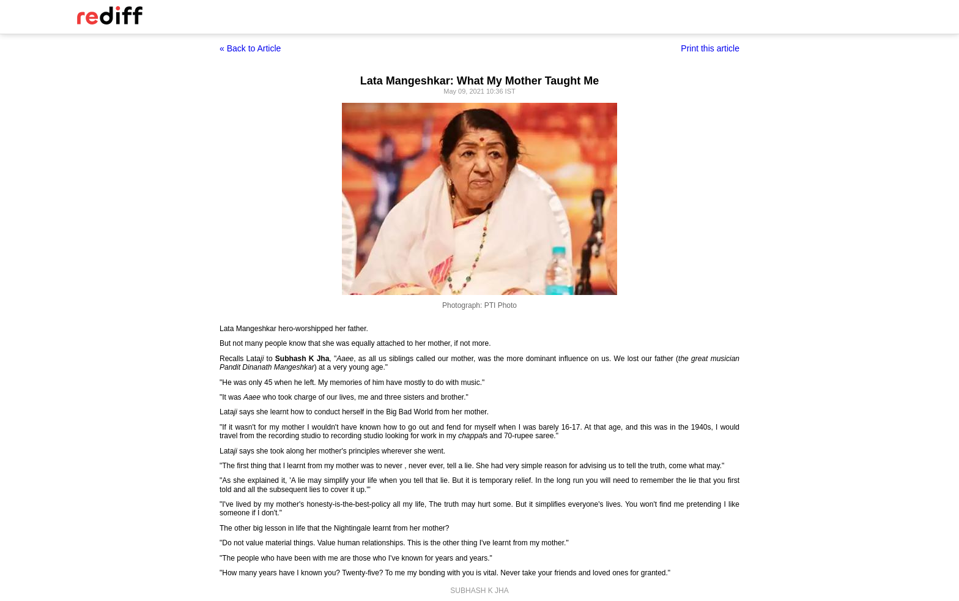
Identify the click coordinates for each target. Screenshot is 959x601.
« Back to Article (250, 48)
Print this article (710, 48)
